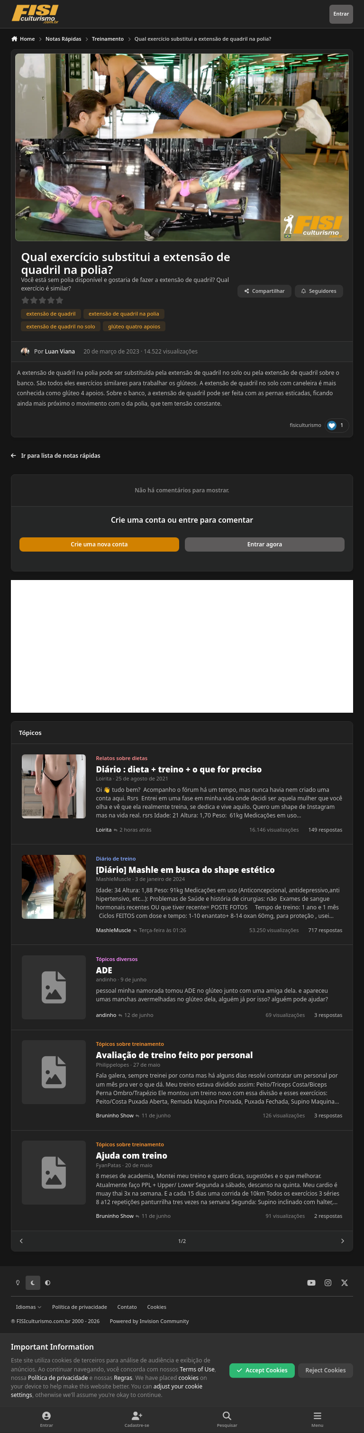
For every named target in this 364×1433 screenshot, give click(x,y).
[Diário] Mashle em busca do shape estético (185, 869)
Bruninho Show (115, 1115)
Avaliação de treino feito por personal (174, 1055)
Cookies (156, 1306)
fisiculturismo (305, 425)
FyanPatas (108, 1165)
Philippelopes (112, 1064)
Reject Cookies (326, 1370)
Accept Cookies (262, 1370)
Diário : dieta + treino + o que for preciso (179, 769)
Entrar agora (264, 544)
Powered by (149, 1320)
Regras (123, 1378)
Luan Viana (60, 351)
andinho (106, 979)
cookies (189, 1378)
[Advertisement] (182, 646)
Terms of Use (197, 1369)
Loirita (104, 778)
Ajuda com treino (131, 1156)
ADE (104, 970)
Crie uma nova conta (99, 544)
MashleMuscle (113, 879)
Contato (127, 1306)
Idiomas (29, 1306)
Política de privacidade (79, 1306)
